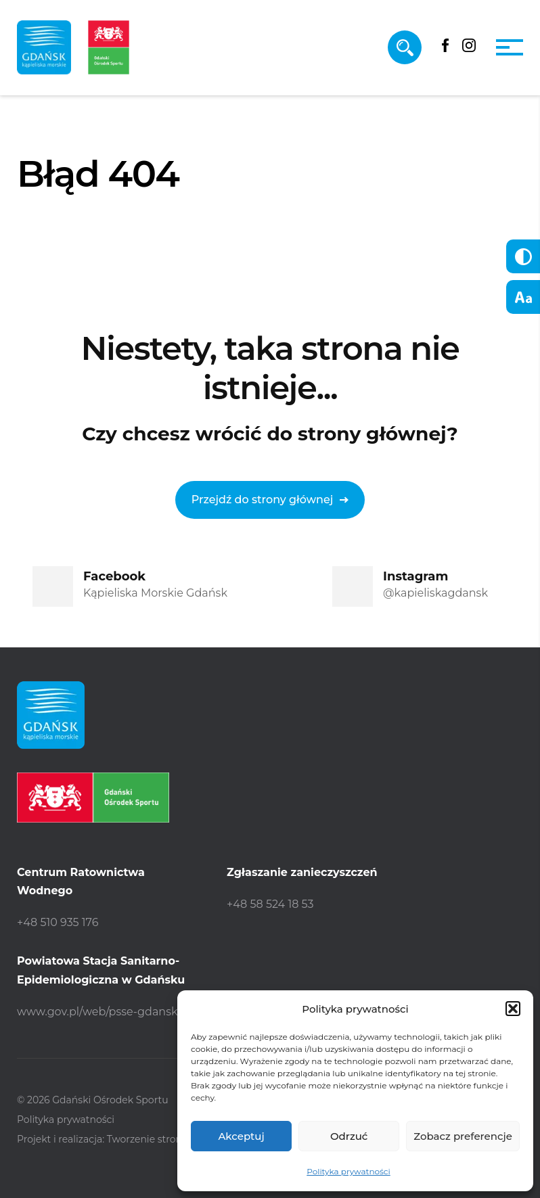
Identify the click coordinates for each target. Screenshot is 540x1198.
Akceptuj (241, 1136)
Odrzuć (349, 1136)
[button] (513, 1008)
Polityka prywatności (348, 1171)
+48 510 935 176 (57, 922)
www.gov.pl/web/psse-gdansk (97, 1011)
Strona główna (64, 244)
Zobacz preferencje (462, 1136)
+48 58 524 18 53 (270, 904)
